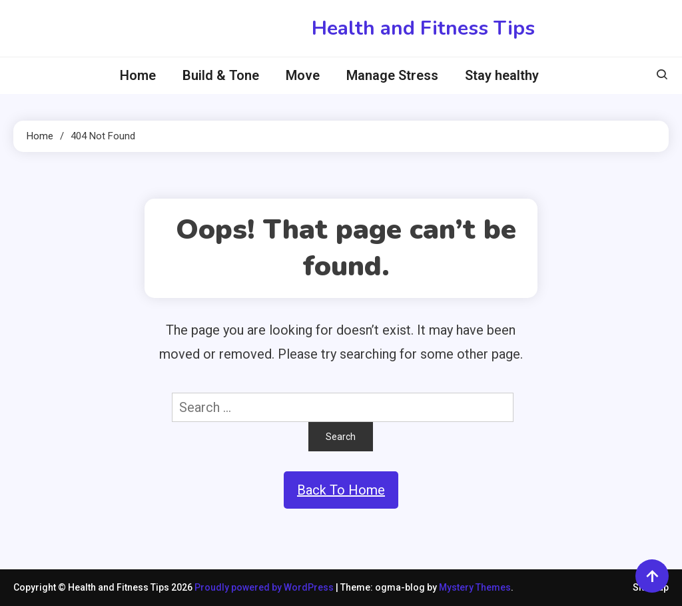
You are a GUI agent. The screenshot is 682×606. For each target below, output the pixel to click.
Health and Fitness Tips (423, 28)
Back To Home (341, 490)
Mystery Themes (475, 587)
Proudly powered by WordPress (265, 587)
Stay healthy (502, 75)
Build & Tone (220, 75)
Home (138, 75)
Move (303, 75)
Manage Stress (392, 75)
